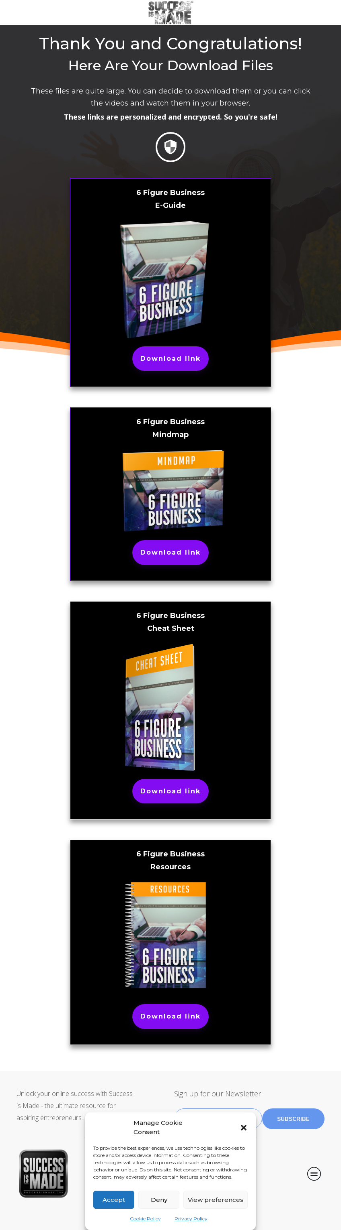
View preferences (215, 1200)
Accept (114, 1200)
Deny (159, 1200)
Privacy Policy (191, 1219)
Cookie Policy (145, 1219)
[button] (244, 1128)
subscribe (293, 1118)
